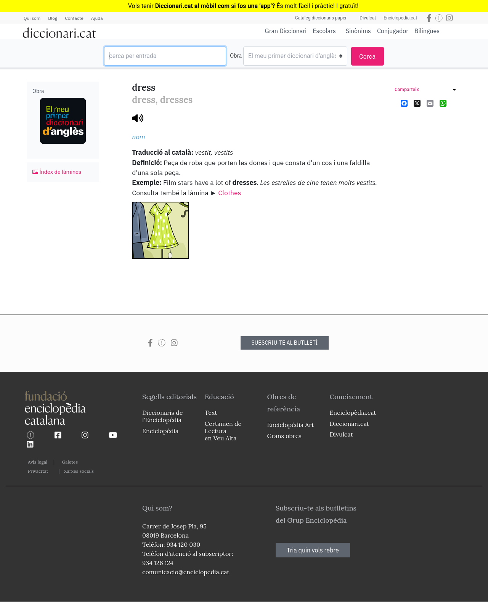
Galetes (70, 462)
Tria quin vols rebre (313, 550)
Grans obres (284, 436)
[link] (425, 90)
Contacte (74, 18)
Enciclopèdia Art (290, 425)
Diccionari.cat (349, 423)
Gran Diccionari (286, 30)
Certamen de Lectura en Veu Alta (223, 431)
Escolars (324, 30)
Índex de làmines (56, 172)
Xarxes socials (78, 471)
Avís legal (37, 462)
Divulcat (368, 18)
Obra (236, 55)
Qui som (32, 18)
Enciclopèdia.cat (400, 18)
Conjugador (392, 30)
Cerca (367, 56)
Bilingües (427, 30)
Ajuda (97, 18)
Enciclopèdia (160, 431)
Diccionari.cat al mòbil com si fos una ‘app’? (215, 6)
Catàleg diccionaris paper (321, 18)
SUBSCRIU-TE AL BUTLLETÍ (285, 342)
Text (211, 412)
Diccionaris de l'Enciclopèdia (162, 416)
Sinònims (358, 30)
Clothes (229, 192)
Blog (52, 18)
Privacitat (38, 471)
